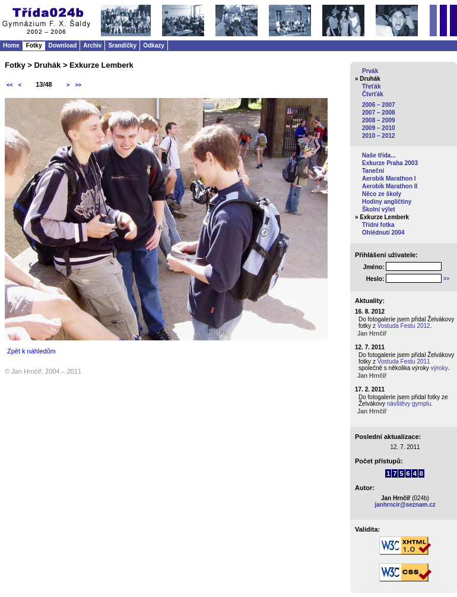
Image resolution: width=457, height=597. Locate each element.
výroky (439, 368)
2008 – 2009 (378, 120)
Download (62, 45)
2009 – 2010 (378, 128)
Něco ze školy (381, 194)
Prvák (370, 71)
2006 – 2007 (378, 105)
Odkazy (153, 45)
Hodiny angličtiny (386, 201)
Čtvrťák (372, 94)
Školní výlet (378, 209)
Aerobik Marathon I (389, 178)
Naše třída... (379, 155)
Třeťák (371, 86)
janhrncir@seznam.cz (405, 504)
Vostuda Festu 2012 (403, 326)
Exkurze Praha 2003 (390, 163)
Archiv (92, 45)
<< (10, 85)
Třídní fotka (378, 225)
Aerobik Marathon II (389, 186)
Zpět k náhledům (31, 351)
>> (78, 85)
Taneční (373, 171)
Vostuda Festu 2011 (403, 361)
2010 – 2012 (378, 135)
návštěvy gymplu (409, 403)
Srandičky (122, 45)
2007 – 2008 (378, 112)
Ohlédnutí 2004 (383, 232)
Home (11, 45)
